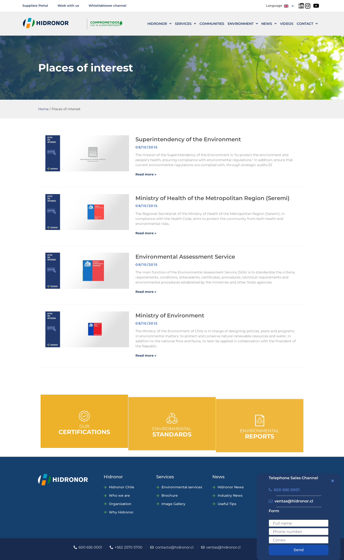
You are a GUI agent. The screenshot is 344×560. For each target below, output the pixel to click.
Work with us (68, 5)
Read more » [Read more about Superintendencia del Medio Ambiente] (145, 174)
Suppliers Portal (35, 5)
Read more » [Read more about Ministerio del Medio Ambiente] (145, 355)
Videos (286, 24)
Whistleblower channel (107, 5)
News (269, 24)
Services (185, 24)
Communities (211, 24)
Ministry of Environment (169, 315)
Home (43, 109)
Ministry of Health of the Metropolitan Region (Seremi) (212, 198)
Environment (243, 24)
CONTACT (307, 24)
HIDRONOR (159, 24)
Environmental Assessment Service (185, 256)
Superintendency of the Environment (188, 139)
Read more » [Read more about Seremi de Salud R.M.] (145, 233)
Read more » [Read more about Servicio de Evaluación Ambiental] (145, 292)
